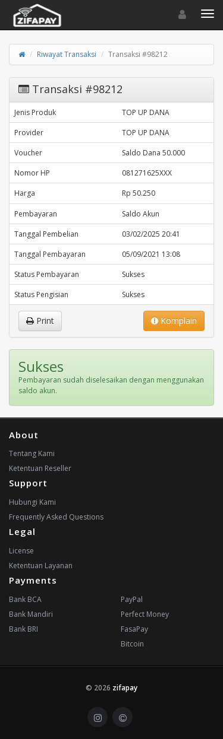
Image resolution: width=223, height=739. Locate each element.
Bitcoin (132, 644)
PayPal (132, 599)
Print (40, 320)
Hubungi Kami (32, 502)
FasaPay (134, 629)
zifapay (124, 688)
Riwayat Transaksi (66, 54)
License (21, 551)
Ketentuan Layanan (41, 565)
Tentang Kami (32, 453)
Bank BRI (23, 629)
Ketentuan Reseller (40, 468)
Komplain (174, 320)
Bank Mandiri (31, 614)
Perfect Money (145, 614)
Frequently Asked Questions (56, 517)
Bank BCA (25, 599)
